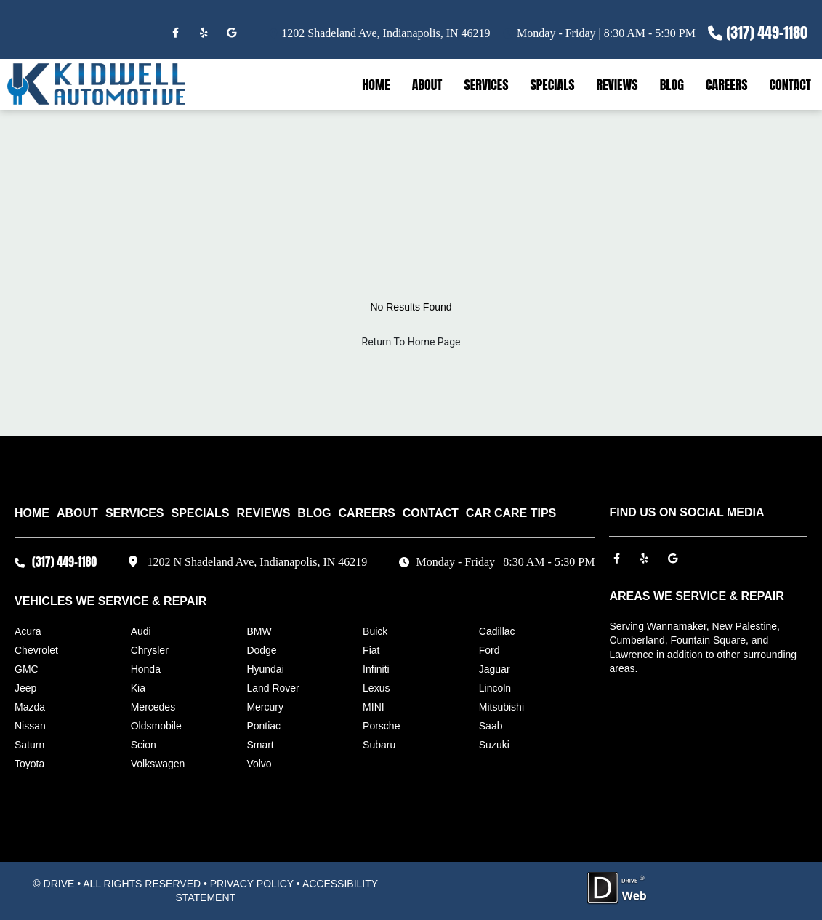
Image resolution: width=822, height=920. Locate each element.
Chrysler (150, 650)
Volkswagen (158, 763)
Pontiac (263, 726)
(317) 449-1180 (766, 32)
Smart (259, 745)
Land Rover (272, 688)
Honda (146, 669)
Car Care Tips (511, 513)
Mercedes (153, 707)
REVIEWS (617, 85)
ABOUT (427, 85)
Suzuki (494, 745)
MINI (373, 707)
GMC (27, 669)
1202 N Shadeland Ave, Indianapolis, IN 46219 (258, 562)
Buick (375, 631)
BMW (258, 631)
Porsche (381, 726)
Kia (138, 688)
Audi (141, 631)
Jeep (25, 688)
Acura (28, 631)
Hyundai (264, 669)
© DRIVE (53, 883)
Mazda (30, 707)
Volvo (258, 763)
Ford (489, 650)
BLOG (672, 85)
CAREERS (727, 85)
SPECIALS (553, 85)
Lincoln (495, 688)
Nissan (30, 726)
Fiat (371, 650)
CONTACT (790, 85)
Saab (491, 726)
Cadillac (497, 631)
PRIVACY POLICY (252, 883)
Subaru (379, 745)
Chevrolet (36, 650)
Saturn (29, 745)
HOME (376, 85)
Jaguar (494, 669)
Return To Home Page (411, 342)
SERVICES (486, 85)
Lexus (376, 688)
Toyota (29, 763)
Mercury (264, 707)
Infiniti (376, 669)
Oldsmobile (156, 726)
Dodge (261, 650)
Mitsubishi (501, 707)
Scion (143, 745)
